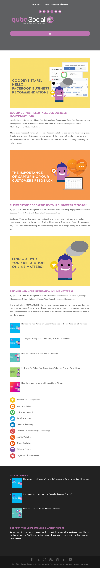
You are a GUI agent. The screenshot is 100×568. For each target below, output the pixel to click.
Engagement (61, 120)
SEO (58, 213)
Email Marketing (62, 210)
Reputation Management (64, 124)
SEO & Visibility (20, 437)
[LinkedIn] (63, 560)
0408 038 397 (37, 4)
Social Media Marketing (30, 127)
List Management (21, 412)
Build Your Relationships (45, 120)
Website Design (20, 450)
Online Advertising (21, 425)
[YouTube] (70, 560)
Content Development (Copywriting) (30, 431)
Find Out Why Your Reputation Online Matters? (41, 291)
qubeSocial (16, 120)
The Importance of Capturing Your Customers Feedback (48, 205)
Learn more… (16, 539)
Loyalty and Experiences (24, 456)
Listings (75, 296)
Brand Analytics (20, 443)
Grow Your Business (75, 120)
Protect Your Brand (45, 124)
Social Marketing (21, 418)
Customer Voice (20, 406)
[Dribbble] (57, 559)
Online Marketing (29, 124)
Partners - (66, 564)
